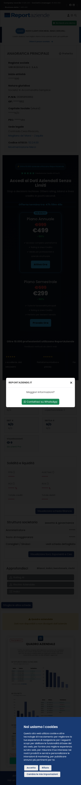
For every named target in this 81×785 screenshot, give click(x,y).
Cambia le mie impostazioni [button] (42, 774)
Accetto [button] (31, 767)
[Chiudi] (71, 383)
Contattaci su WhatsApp (40, 401)
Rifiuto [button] (45, 767)
